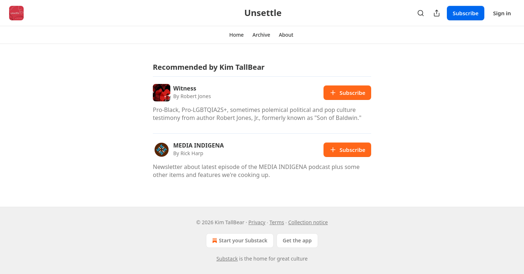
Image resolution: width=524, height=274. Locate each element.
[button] (236, 35)
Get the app (297, 240)
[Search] (420, 13)
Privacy (257, 222)
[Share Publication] (436, 13)
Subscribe (466, 13)
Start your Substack (239, 241)
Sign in (502, 13)
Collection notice (308, 222)
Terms (276, 222)
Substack (227, 258)
